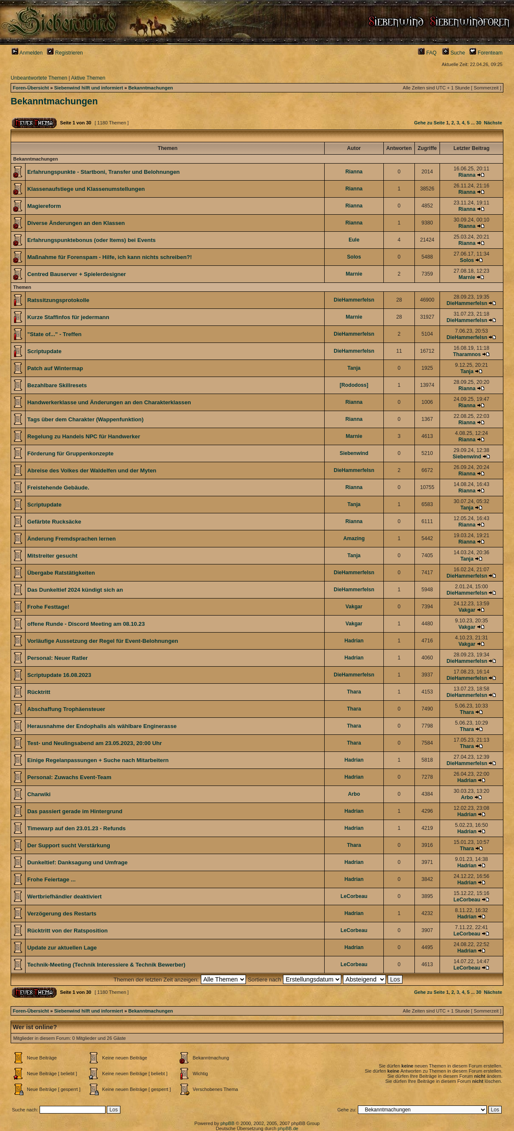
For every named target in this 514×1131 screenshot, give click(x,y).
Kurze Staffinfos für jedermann (68, 317)
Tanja (354, 368)
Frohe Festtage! (48, 607)
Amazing (354, 538)
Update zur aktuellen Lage (62, 947)
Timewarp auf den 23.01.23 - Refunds (76, 828)
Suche (453, 53)
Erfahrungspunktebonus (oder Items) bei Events (91, 240)
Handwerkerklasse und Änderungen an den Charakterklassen (109, 402)
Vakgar (354, 607)
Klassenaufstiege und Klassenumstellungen (86, 189)
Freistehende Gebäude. (58, 487)
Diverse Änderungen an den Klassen (76, 223)
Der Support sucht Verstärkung (68, 845)
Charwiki (39, 794)
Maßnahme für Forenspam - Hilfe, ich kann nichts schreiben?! (109, 257)
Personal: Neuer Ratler (57, 658)
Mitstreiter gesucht (52, 556)
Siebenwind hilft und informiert (88, 87)
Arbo (354, 794)
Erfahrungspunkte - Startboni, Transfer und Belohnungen (103, 172)
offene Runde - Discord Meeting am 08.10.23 (86, 624)
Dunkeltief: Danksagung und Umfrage (77, 862)
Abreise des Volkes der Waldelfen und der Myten (91, 470)
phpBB (227, 1123)
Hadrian (353, 641)
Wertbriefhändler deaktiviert (64, 896)
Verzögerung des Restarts (62, 913)
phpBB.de (288, 1128)
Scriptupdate (44, 351)
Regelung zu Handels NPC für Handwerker (83, 436)
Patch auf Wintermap (55, 368)
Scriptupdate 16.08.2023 (59, 675)
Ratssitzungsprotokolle (58, 300)
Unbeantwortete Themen (39, 78)
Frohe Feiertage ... (51, 879)
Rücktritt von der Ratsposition (67, 930)
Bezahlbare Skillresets (57, 385)
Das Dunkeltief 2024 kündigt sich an (75, 590)
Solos (354, 257)
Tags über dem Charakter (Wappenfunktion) (85, 419)
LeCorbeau (353, 896)
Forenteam (486, 53)
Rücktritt (38, 692)
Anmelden (27, 53)
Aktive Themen (88, 78)
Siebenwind (354, 453)
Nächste (493, 122)
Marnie (354, 274)
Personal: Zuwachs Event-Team (69, 777)
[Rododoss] (354, 385)
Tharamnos (467, 354)
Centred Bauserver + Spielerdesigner (76, 274)
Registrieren (65, 53)
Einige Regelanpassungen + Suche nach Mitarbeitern (97, 760)
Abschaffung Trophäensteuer (66, 709)
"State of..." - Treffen (54, 334)
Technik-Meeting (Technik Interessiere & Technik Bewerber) (106, 964)
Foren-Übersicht (31, 87)
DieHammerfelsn (354, 300)
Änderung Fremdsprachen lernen (71, 538)
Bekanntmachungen (150, 87)
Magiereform (44, 206)
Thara (354, 692)
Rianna (354, 172)
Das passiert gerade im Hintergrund (75, 811)
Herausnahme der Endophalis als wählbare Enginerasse (102, 726)
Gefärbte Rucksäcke (54, 521)
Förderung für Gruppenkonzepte (70, 453)
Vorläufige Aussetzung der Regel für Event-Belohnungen (102, 641)
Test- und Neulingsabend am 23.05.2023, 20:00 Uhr (94, 743)
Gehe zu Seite (429, 122)
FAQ (427, 53)
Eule (354, 240)
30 (478, 122)
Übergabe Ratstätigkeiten (61, 573)
